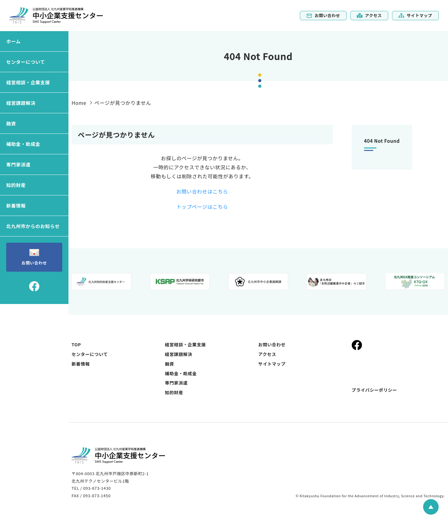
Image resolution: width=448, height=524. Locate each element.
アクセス (369, 15)
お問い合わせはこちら (202, 191)
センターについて (25, 61)
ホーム (13, 41)
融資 (11, 123)
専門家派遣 (18, 164)
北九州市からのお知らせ (33, 226)
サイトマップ (415, 15)
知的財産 (16, 185)
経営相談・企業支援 (28, 82)
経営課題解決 (20, 103)
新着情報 (16, 205)
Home (79, 102)
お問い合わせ (323, 15)
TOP (76, 344)
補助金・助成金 (23, 144)
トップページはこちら (202, 206)
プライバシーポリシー (374, 390)
